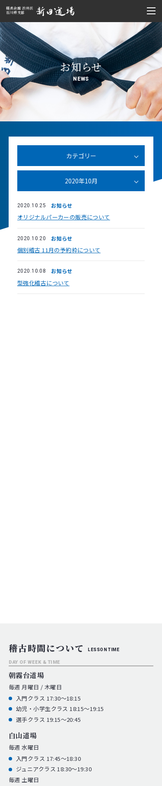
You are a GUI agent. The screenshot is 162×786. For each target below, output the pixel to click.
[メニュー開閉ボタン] (151, 11)
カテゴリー (81, 155)
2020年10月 (81, 180)
